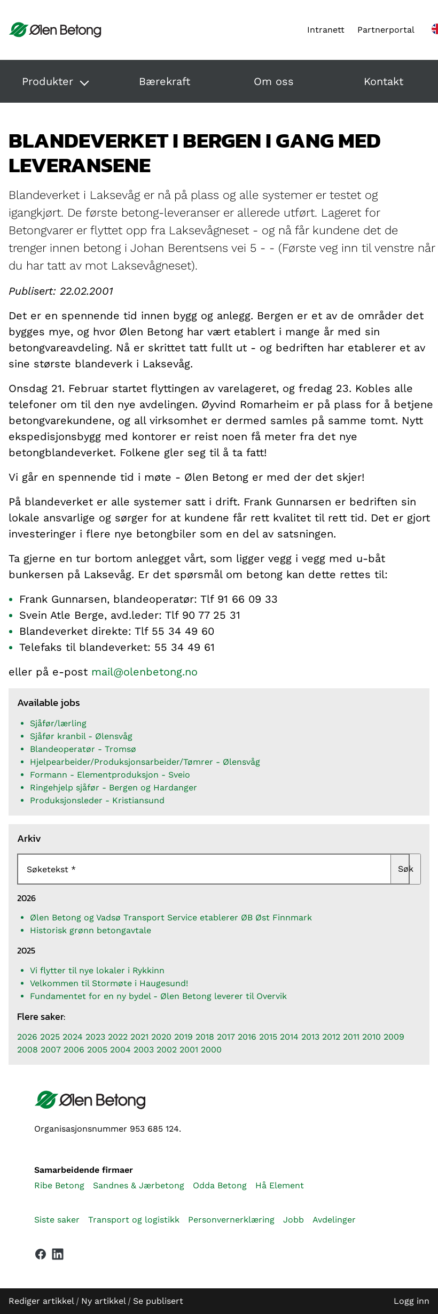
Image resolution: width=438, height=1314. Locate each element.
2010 (371, 1037)
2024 (72, 1037)
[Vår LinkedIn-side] (57, 1256)
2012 (331, 1037)
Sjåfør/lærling (58, 723)
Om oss (274, 81)
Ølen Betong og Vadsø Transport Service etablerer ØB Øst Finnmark (171, 917)
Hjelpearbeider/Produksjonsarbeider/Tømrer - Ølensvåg (145, 762)
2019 (183, 1037)
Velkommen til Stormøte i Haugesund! (109, 983)
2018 (204, 1037)
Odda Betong (220, 1185)
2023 (95, 1037)
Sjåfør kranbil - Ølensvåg (81, 736)
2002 (167, 1049)
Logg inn (411, 1301)
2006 (74, 1049)
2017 (226, 1037)
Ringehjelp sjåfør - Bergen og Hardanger (113, 787)
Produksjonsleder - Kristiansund (97, 800)
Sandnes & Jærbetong (138, 1185)
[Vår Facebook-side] (40, 1254)
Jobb (293, 1220)
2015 (268, 1037)
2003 (144, 1049)
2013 (310, 1037)
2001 (188, 1049)
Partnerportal (385, 30)
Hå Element (279, 1185)
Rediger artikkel (41, 1301)
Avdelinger (334, 1220)
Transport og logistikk (133, 1220)
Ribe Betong (59, 1185)
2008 (27, 1049)
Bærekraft (164, 81)
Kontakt (383, 81)
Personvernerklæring (231, 1220)
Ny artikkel (103, 1301)
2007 (51, 1049)
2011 (351, 1037)
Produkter (47, 81)
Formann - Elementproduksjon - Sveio (110, 775)
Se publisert (158, 1301)
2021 (139, 1037)
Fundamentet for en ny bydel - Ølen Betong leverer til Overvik (158, 996)
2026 (27, 1037)
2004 (120, 1049)
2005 (97, 1049)
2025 (50, 1037)
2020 (161, 1037)
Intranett (326, 30)
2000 (211, 1049)
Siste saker (57, 1220)
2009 (394, 1037)
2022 (118, 1037)
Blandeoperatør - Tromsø (83, 749)
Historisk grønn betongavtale (90, 930)
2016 (247, 1037)
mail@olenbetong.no (144, 671)
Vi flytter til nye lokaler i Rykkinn (97, 970)
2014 (289, 1037)
